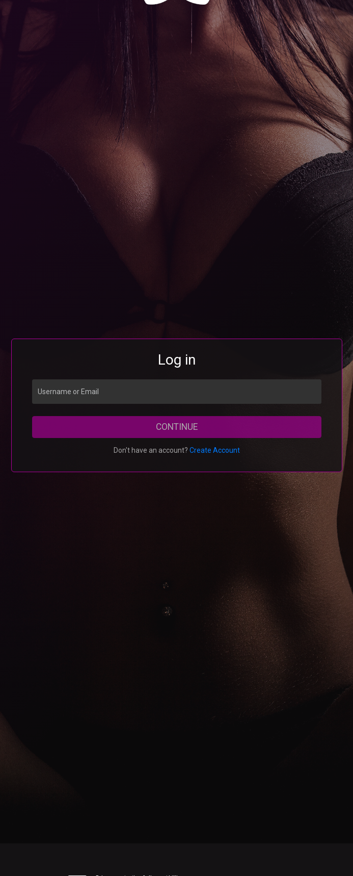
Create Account (214, 450)
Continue (177, 427)
